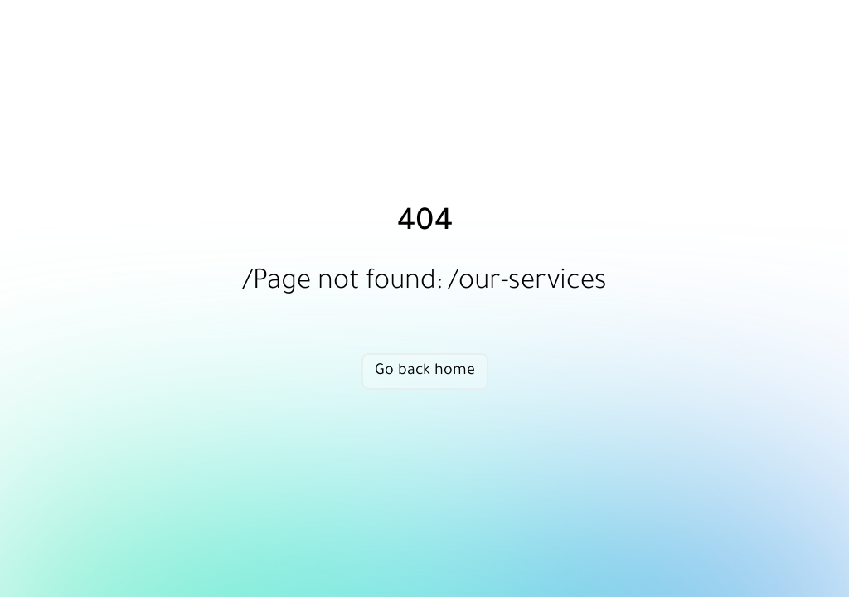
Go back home (425, 371)
